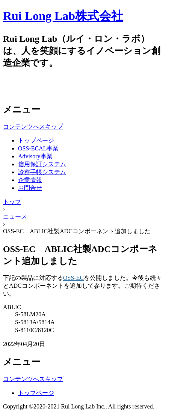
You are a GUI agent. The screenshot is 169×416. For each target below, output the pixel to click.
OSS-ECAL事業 (38, 148)
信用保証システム (42, 164)
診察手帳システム (42, 172)
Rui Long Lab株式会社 (63, 16)
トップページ (36, 140)
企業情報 (30, 180)
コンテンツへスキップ (33, 126)
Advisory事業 (35, 156)
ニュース (15, 216)
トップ (12, 202)
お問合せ (30, 188)
